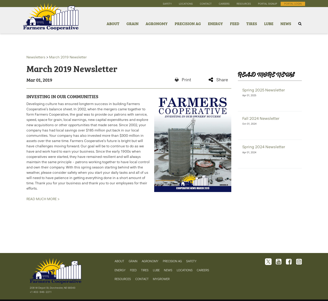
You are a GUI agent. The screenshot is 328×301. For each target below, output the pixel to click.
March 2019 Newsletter (68, 57)
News (285, 23)
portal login (293, 3)
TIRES (144, 270)
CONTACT (142, 279)
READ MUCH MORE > (42, 199)
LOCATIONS (185, 270)
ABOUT (119, 261)
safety (167, 3)
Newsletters (35, 57)
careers (224, 3)
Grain (132, 23)
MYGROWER (161, 279)
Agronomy (157, 23)
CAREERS (203, 270)
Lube (268, 23)
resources (244, 3)
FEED (133, 270)
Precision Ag (188, 23)
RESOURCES (123, 279)
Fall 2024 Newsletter (260, 118)
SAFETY (191, 261)
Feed (234, 23)
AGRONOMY (150, 261)
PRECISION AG (172, 261)
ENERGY (120, 270)
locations (186, 3)
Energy (215, 23)
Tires (251, 23)
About (113, 23)
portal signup (267, 3)
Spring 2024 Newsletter (263, 146)
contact (206, 3)
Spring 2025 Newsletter (263, 90)
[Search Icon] (300, 23)
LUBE (156, 270)
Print (183, 79)
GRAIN (133, 261)
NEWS (168, 270)
